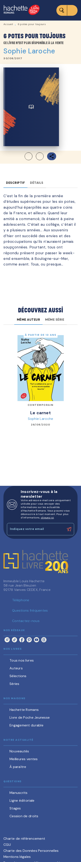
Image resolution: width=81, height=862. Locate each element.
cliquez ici (47, 517)
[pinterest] (29, 639)
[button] (34, 156)
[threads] (44, 639)
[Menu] (67, 10)
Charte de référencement (24, 838)
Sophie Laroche (29, 51)
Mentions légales (17, 856)
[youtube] (36, 639)
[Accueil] (21, 10)
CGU (7, 844)
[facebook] (21, 639)
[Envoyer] (69, 529)
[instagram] (7, 639)
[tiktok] (14, 639)
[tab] (15, 183)
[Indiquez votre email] (35, 529)
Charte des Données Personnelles (31, 850)
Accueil (8, 24)
